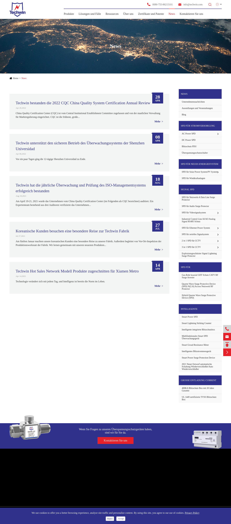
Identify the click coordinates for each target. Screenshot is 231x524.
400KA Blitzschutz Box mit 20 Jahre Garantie (198, 389)
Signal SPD (187, 189)
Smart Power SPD (190, 317)
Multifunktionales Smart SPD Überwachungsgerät (195, 337)
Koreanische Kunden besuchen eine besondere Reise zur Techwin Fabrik (72, 231)
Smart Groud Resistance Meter (195, 345)
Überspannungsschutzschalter (195, 153)
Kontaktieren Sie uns (191, 13)
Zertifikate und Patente (151, 13)
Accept (121, 518)
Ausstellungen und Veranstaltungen (197, 108)
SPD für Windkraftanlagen (193, 178)
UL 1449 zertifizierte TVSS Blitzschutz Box (199, 398)
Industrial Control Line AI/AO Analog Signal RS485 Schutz (198, 220)
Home (15, 78)
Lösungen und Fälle (90, 13)
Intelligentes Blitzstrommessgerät (196, 351)
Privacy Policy (192, 513)
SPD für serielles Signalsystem (195, 234)
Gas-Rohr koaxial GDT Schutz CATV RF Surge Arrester (200, 276)
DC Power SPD (189, 140)
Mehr (157, 121)
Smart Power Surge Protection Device (198, 358)
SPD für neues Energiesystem (199, 164)
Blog (184, 114)
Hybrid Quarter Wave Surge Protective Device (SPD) (199, 296)
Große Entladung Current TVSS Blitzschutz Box (198, 382)
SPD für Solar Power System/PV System (200, 172)
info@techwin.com (190, 4)
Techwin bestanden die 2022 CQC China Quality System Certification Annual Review (83, 103)
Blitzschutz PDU (189, 146)
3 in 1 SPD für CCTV (191, 247)
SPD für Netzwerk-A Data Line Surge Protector (198, 198)
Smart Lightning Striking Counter (196, 323)
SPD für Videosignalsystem (194, 212)
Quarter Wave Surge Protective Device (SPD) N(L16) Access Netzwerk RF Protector (199, 286)
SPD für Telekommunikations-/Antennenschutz (201, 269)
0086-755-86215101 (160, 4)
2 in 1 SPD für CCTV (191, 241)
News (172, 13)
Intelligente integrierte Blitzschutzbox (198, 329)
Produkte (69, 13)
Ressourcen (112, 13)
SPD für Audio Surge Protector (195, 206)
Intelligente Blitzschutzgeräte (193, 311)
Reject (109, 518)
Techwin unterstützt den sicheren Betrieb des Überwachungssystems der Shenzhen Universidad (80, 146)
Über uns (128, 13)
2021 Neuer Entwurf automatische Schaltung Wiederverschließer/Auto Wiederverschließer (197, 366)
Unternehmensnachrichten (193, 102)
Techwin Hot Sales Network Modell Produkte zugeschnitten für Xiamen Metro (77, 271)
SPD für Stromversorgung (198, 126)
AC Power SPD (189, 133)
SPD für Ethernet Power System (196, 228)
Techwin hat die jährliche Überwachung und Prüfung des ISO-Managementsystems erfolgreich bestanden (81, 188)
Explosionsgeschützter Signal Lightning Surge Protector (199, 254)
